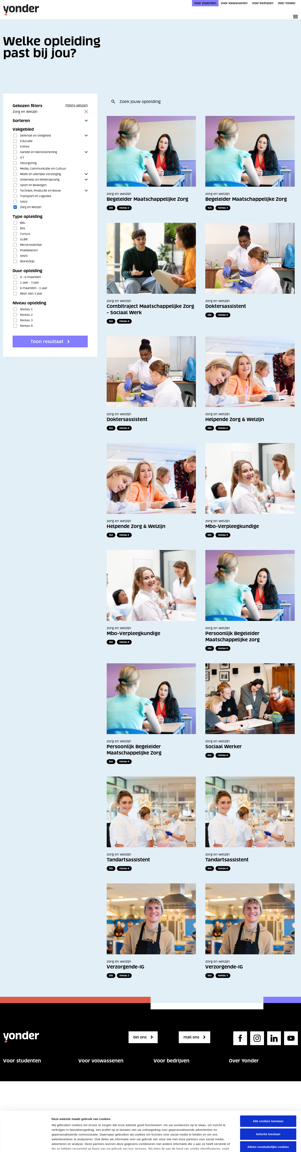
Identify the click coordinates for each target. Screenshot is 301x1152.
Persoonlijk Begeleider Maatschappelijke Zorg (134, 750)
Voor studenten (205, 3)
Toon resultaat (47, 341)
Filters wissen (77, 105)
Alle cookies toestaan (268, 1081)
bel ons (141, 1037)
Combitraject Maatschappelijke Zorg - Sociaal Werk (150, 309)
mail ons (193, 1037)
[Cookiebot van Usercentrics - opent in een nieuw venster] (25, 1144)
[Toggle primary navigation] (295, 16)
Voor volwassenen (234, 3)
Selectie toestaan (268, 1094)
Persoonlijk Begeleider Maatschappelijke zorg (232, 636)
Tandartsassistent (128, 860)
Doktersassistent (225, 306)
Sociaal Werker (223, 747)
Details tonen (61, 1144)
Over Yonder (286, 3)
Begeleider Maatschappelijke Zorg (147, 199)
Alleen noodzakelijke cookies (268, 1107)
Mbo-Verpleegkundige (232, 526)
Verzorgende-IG (125, 967)
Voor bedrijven (262, 3)
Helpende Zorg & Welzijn (234, 419)
